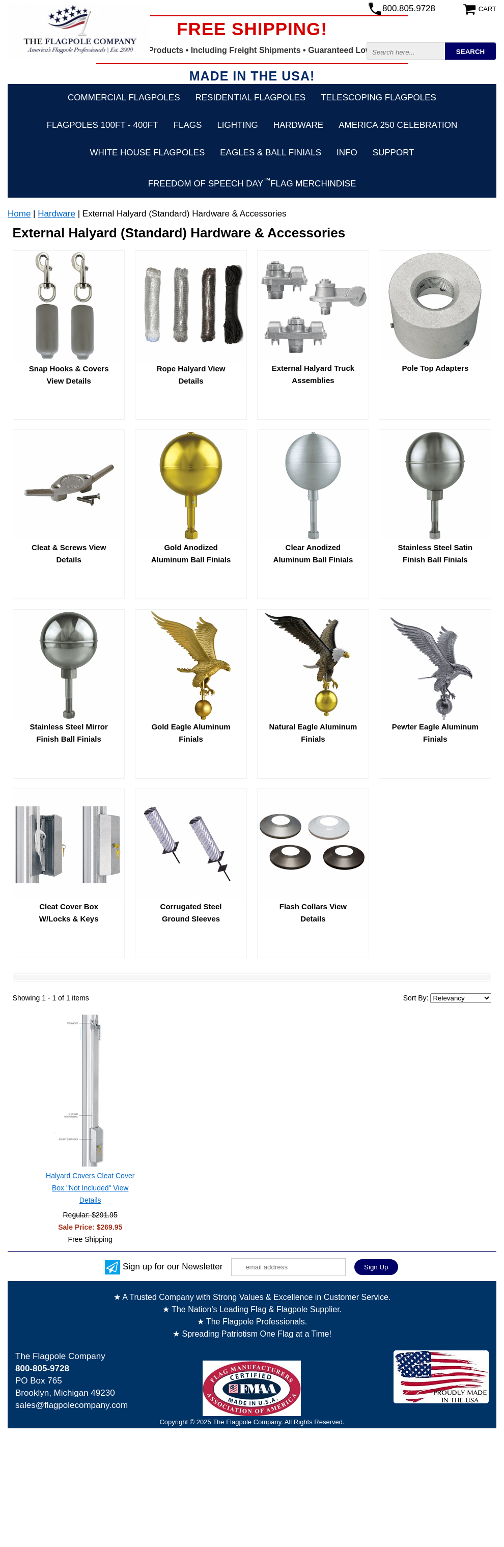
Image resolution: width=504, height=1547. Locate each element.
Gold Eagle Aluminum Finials (190, 732)
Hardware (298, 125)
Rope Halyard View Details (191, 374)
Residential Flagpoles (250, 97)
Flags (188, 125)
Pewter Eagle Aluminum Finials (435, 732)
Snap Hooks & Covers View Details (69, 374)
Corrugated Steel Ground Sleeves (191, 912)
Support (393, 152)
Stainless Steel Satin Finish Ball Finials (435, 553)
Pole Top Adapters (435, 368)
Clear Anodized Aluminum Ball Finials (313, 553)
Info (347, 152)
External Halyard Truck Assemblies (313, 374)
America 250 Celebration (398, 125)
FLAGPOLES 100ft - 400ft (102, 125)
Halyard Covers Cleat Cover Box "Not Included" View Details (90, 1188)
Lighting (237, 125)
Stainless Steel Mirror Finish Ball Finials (68, 732)
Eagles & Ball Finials (270, 152)
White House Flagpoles (147, 152)
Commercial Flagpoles (124, 97)
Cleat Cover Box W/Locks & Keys (69, 912)
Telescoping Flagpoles (378, 97)
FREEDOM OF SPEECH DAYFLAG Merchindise (252, 182)
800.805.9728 (408, 8)
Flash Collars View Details (313, 912)
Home (19, 214)
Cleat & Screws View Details (69, 553)
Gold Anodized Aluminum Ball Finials (191, 553)
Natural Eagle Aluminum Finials (313, 732)
